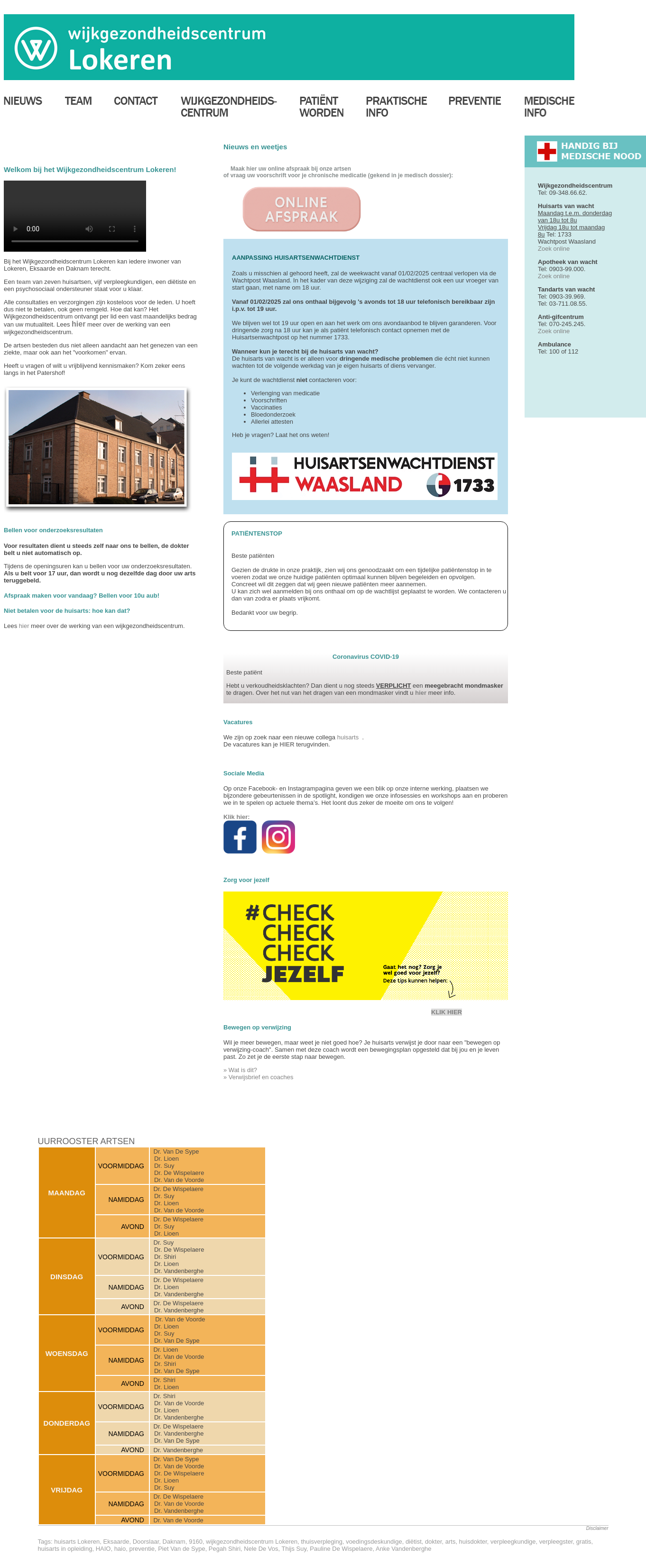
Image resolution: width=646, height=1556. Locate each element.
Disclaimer (597, 1528)
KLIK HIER (446, 1012)
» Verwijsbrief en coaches (258, 1077)
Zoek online (554, 248)
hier (24, 625)
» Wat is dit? (240, 1070)
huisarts (349, 737)
